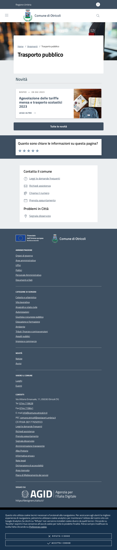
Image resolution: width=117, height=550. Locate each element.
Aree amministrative (26, 260)
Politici (19, 270)
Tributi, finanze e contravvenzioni (32, 331)
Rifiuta (58, 536)
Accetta (58, 543)
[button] (23, 4)
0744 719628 (26, 403)
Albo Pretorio (22, 451)
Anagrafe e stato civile (26, 307)
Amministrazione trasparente (30, 446)
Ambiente (20, 327)
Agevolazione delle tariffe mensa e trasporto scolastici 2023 (40, 102)
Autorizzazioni (22, 312)
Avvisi (18, 363)
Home (20, 46)
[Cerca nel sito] (98, 15)
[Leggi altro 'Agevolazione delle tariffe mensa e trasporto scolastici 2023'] (27, 113)
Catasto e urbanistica (26, 297)
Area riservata (22, 470)
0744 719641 (26, 408)
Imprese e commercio (26, 341)
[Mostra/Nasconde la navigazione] (7, 15)
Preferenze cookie (38, 526)
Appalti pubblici (23, 336)
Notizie (19, 358)
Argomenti (32, 46)
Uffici (18, 265)
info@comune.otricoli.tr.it (35, 413)
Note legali (21, 460)
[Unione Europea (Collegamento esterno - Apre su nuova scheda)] (30, 238)
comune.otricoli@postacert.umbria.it (38, 417)
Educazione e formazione (28, 322)
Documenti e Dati (24, 280)
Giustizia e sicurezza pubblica (29, 317)
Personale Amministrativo (28, 275)
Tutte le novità (58, 126)
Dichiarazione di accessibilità (29, 465)
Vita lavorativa (23, 302)
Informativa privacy (25, 456)
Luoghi (19, 381)
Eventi (19, 386)
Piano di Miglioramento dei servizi (32, 475)
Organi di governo (24, 255)
